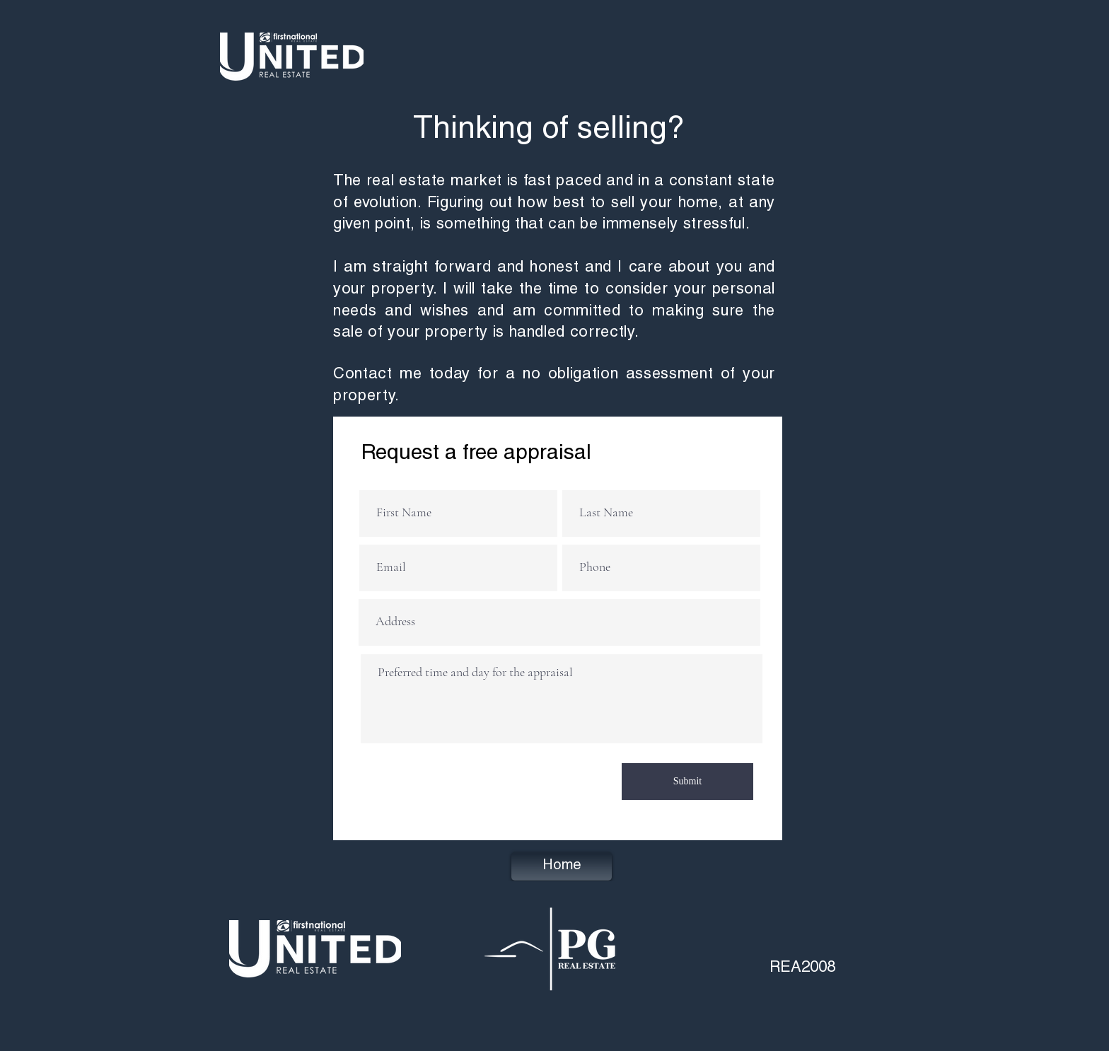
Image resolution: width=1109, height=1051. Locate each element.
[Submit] (687, 781)
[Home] (561, 866)
